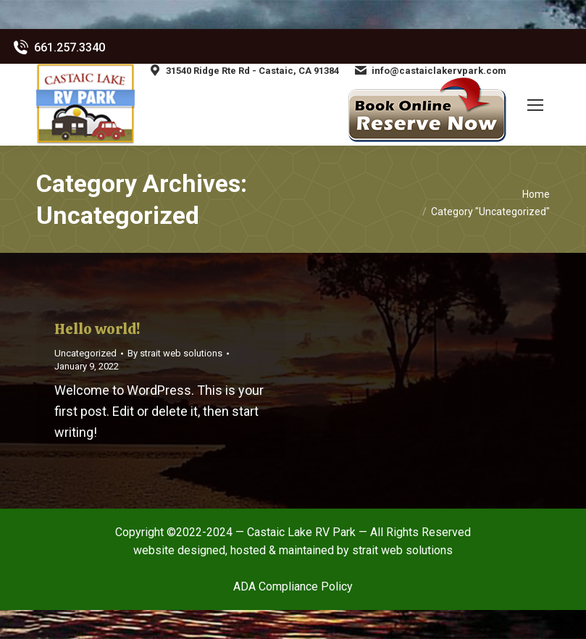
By (174, 353)
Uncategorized (85, 353)
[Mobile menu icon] (535, 105)
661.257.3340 (58, 48)
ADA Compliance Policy (293, 586)
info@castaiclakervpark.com (429, 70)
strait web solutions (402, 550)
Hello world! (97, 329)
